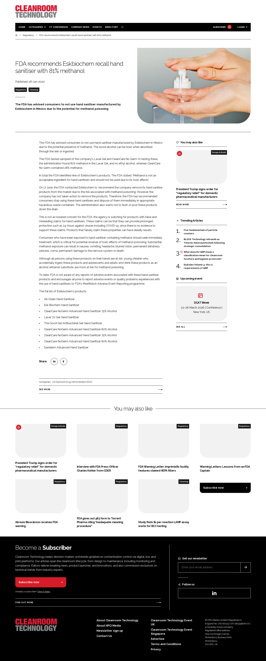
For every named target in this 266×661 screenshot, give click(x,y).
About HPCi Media (109, 625)
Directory (111, 27)
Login (241, 27)
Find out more (24, 602)
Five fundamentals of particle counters (200, 231)
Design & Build (219, 152)
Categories (36, 27)
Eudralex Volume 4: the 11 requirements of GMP (198, 266)
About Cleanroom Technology (117, 620)
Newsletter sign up (110, 630)
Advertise (157, 638)
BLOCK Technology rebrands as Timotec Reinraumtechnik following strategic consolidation (204, 243)
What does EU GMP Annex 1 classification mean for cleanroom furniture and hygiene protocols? (203, 255)
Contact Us (104, 636)
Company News (80, 27)
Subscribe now (213, 487)
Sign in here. (44, 591)
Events (97, 27)
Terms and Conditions (166, 644)
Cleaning (34, 90)
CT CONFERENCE (58, 27)
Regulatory (21, 90)
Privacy (156, 649)
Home (22, 27)
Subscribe (222, 27)
